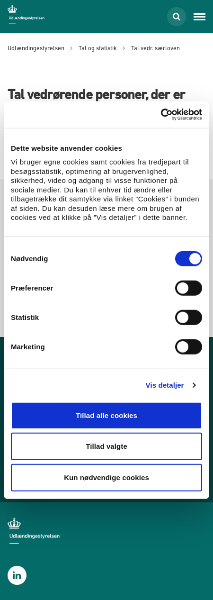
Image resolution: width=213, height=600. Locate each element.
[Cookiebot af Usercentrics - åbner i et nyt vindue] (160, 115)
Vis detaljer (165, 385)
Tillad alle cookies (106, 415)
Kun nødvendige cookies (106, 477)
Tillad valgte (106, 446)
